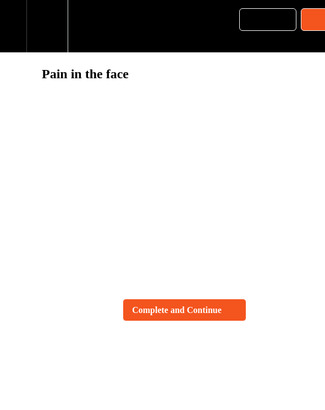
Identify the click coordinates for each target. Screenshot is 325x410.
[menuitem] (47, 26)
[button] (13, 26)
